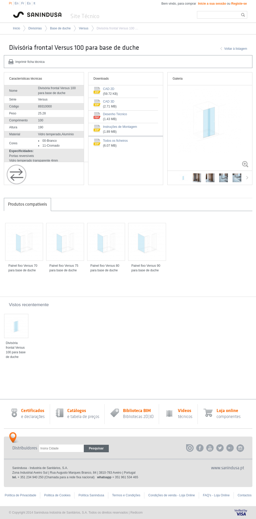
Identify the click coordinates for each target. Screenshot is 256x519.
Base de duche (60, 28)
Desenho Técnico (115, 114)
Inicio (16, 28)
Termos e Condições (126, 495)
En (17, 3)
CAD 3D (108, 101)
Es (29, 3)
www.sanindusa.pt (227, 468)
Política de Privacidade (20, 495)
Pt (10, 3)
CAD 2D (108, 89)
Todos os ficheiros (115, 141)
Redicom (136, 512)
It (34, 3)
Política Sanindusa (91, 495)
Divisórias (35, 28)
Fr (22, 3)
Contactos (245, 495)
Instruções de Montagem (120, 127)
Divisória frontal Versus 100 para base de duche (118, 28)
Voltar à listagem (235, 49)
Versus (83, 28)
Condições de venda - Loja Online (171, 495)
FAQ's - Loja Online (216, 495)
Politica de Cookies (57, 495)
